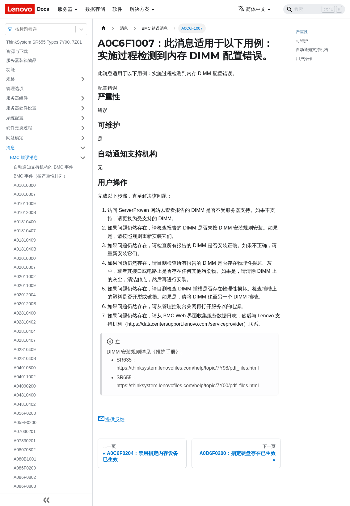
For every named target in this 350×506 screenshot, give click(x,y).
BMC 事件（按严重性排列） (41, 176)
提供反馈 (111, 419)
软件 (117, 9)
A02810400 (25, 313)
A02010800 (25, 258)
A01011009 (25, 203)
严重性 (302, 31)
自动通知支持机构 (312, 49)
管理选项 (14, 88)
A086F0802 (25, 477)
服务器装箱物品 (21, 60)
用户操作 (304, 58)
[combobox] (15, 29)
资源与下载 (17, 51)
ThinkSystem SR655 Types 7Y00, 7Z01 (44, 42)
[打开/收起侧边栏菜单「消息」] (83, 148)
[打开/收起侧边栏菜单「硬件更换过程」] (83, 128)
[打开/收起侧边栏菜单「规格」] (83, 79)
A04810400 (25, 394)
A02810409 (25, 349)
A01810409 (25, 240)
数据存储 (95, 9)
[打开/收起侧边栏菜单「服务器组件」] (83, 98)
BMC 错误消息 (24, 157)
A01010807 (25, 194)
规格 (10, 78)
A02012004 (25, 294)
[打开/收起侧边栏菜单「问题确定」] (83, 138)
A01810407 (25, 230)
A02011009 (25, 285)
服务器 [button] (65, 9)
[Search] (314, 9)
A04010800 (25, 367)
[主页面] (103, 28)
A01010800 (25, 185)
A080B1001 (25, 459)
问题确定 (14, 137)
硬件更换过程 (19, 127)
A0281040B (25, 358)
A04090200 (25, 386)
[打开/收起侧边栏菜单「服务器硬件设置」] (83, 108)
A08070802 (25, 449)
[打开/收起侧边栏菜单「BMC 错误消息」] (83, 158)
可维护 (302, 40)
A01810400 (25, 221)
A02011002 (25, 276)
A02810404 (25, 331)
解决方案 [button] (140, 9)
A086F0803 (25, 486)
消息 (10, 147)
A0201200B (25, 303)
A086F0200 (25, 467)
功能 (10, 69)
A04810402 (25, 404)
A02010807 (25, 267)
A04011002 (25, 376)
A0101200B (25, 212)
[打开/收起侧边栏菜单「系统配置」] (83, 118)
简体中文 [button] (252, 9)
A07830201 (25, 440)
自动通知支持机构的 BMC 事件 (43, 167)
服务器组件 (17, 98)
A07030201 (25, 431)
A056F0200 (25, 413)
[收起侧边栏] (46, 500)
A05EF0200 (25, 422)
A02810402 (25, 321)
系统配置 (14, 117)
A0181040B (25, 249)
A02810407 (25, 340)
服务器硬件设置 (21, 107)
